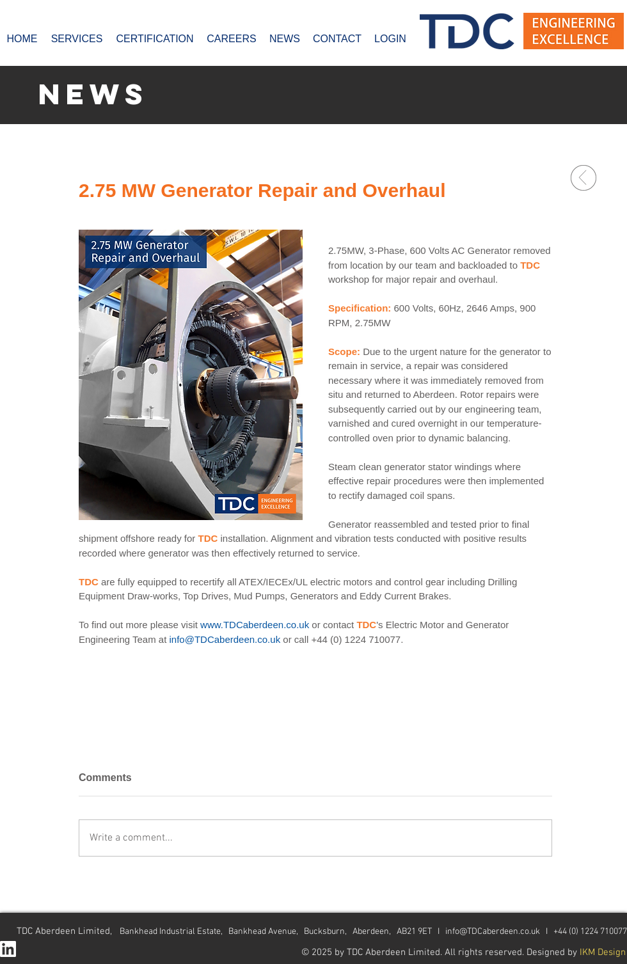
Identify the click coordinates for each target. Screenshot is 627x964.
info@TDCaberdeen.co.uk (492, 931)
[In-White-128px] (8, 949)
